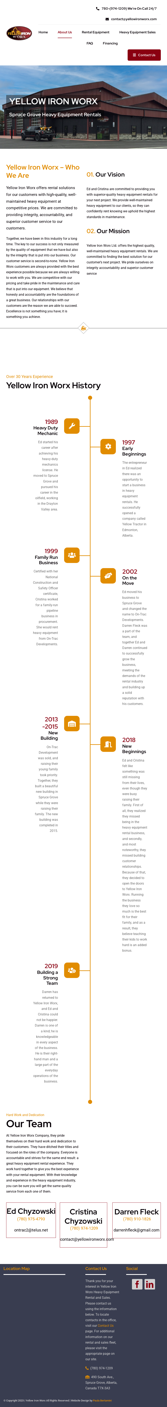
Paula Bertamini (102, 1400)
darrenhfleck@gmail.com (137, 1230)
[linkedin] (150, 1284)
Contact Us (106, 1326)
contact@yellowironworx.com (87, 1239)
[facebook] (137, 1284)
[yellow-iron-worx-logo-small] (19, 27)
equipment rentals (139, 195)
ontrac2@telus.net (31, 1230)
